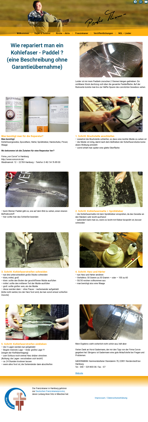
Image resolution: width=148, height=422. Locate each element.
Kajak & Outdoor (42, 34)
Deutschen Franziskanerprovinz (50, 391)
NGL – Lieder (124, 34)
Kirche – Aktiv (63, 34)
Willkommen (23, 34)
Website (79, 373)
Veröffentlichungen (103, 34)
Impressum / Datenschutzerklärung (111, 398)
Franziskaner (81, 34)
